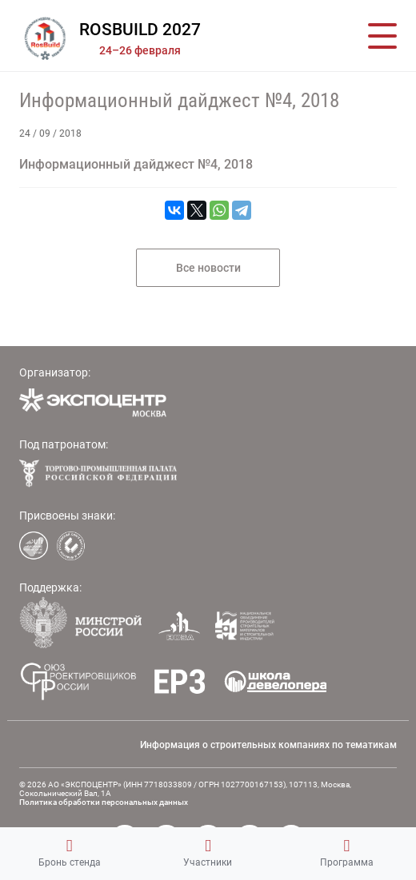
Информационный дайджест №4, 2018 (179, 100)
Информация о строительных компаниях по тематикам (268, 745)
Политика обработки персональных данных (103, 802)
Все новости (208, 267)
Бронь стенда (69, 853)
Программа (347, 853)
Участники (207, 853)
